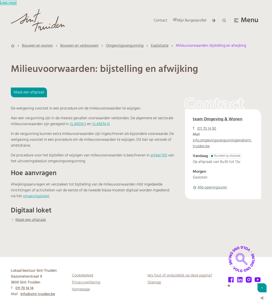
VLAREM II (78, 124)
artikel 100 (159, 155)
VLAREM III (101, 124)
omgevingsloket (36, 196)
